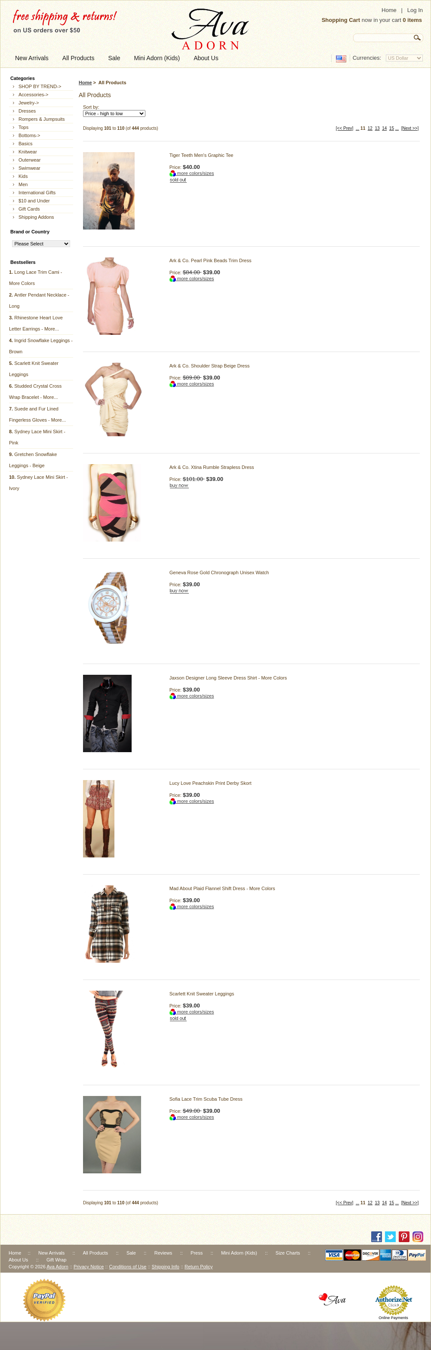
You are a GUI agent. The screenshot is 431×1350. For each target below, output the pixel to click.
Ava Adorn (57, 1266)
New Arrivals (51, 1252)
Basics (25, 143)
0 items (412, 20)
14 (384, 128)
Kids (23, 176)
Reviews (163, 1252)
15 (391, 128)
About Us (18, 1259)
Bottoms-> (29, 135)
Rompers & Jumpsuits (41, 119)
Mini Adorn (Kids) (239, 1252)
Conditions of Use (128, 1266)
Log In (415, 10)
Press (197, 1252)
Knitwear (27, 151)
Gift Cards (29, 208)
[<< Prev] (345, 128)
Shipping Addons (36, 217)
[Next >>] (410, 128)
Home (389, 10)
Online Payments (393, 1318)
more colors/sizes (191, 173)
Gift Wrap (56, 1259)
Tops (23, 127)
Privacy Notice (89, 1266)
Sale (131, 1252)
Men (23, 184)
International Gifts (36, 192)
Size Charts (288, 1252)
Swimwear (29, 168)
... (357, 128)
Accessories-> (33, 94)
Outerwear (29, 159)
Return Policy (198, 1266)
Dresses (27, 110)
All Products (95, 1252)
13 (377, 128)
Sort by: (91, 107)
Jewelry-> (28, 102)
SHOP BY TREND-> (39, 86)
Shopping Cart (341, 20)
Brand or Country (29, 231)
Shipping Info (165, 1266)
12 (370, 128)
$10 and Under (34, 200)
